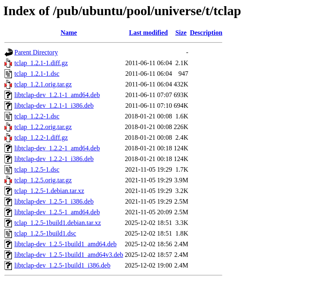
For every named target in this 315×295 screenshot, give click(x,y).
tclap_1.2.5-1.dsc (36, 169)
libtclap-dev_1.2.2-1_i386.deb (54, 158)
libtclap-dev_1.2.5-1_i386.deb (54, 201)
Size (181, 32)
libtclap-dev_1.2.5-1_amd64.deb (57, 212)
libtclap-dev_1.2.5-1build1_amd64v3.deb (68, 254)
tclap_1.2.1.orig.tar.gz (43, 84)
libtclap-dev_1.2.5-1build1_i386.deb (62, 265)
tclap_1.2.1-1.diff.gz (41, 62)
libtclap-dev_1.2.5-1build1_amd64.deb (65, 244)
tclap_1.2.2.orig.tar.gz (43, 126)
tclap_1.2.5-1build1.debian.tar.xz (57, 222)
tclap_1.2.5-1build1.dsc (45, 233)
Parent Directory (36, 52)
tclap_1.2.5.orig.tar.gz (43, 180)
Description (206, 32)
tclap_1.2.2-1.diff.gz (41, 137)
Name (69, 32)
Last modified (148, 32)
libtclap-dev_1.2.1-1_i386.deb (54, 105)
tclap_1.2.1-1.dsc (36, 73)
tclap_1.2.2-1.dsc (36, 116)
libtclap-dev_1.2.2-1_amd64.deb (57, 148)
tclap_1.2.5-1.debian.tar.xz (49, 190)
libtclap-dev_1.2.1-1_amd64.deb (57, 94)
